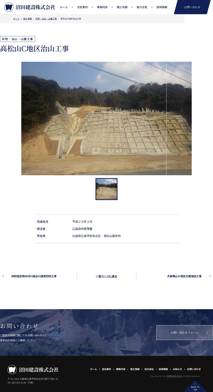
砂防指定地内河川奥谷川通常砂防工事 (34, 276)
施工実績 (122, 7)
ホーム (64, 7)
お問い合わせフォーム (185, 332)
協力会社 (142, 7)
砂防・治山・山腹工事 (46, 18)
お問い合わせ (194, 369)
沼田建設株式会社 (174, 376)
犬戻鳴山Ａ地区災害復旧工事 (184, 276)
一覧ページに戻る (106, 276)
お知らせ (177, 369)
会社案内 (82, 7)
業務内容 (102, 7)
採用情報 (162, 7)
